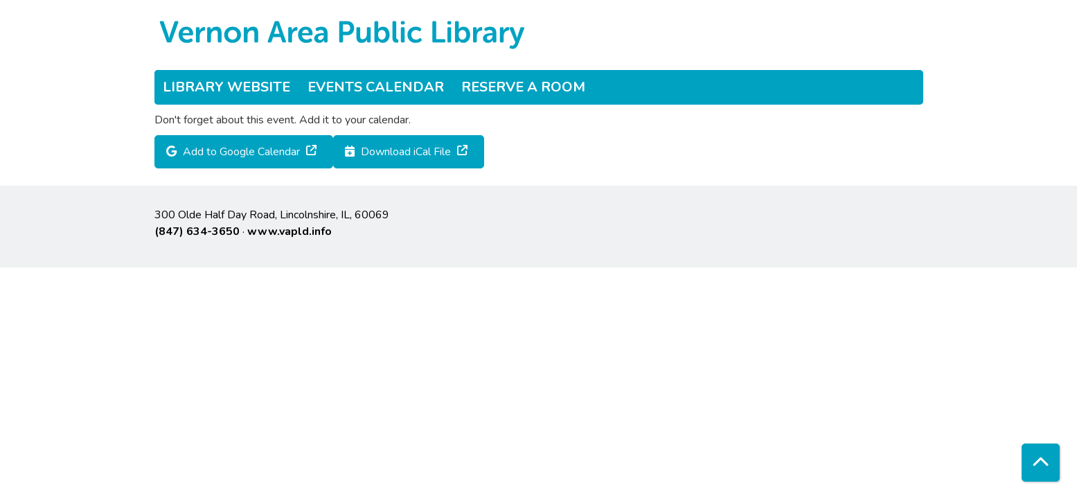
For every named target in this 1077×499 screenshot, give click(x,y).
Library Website (226, 87)
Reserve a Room (523, 87)
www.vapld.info (289, 231)
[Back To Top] (1041, 463)
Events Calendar (376, 87)
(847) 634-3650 (197, 231)
